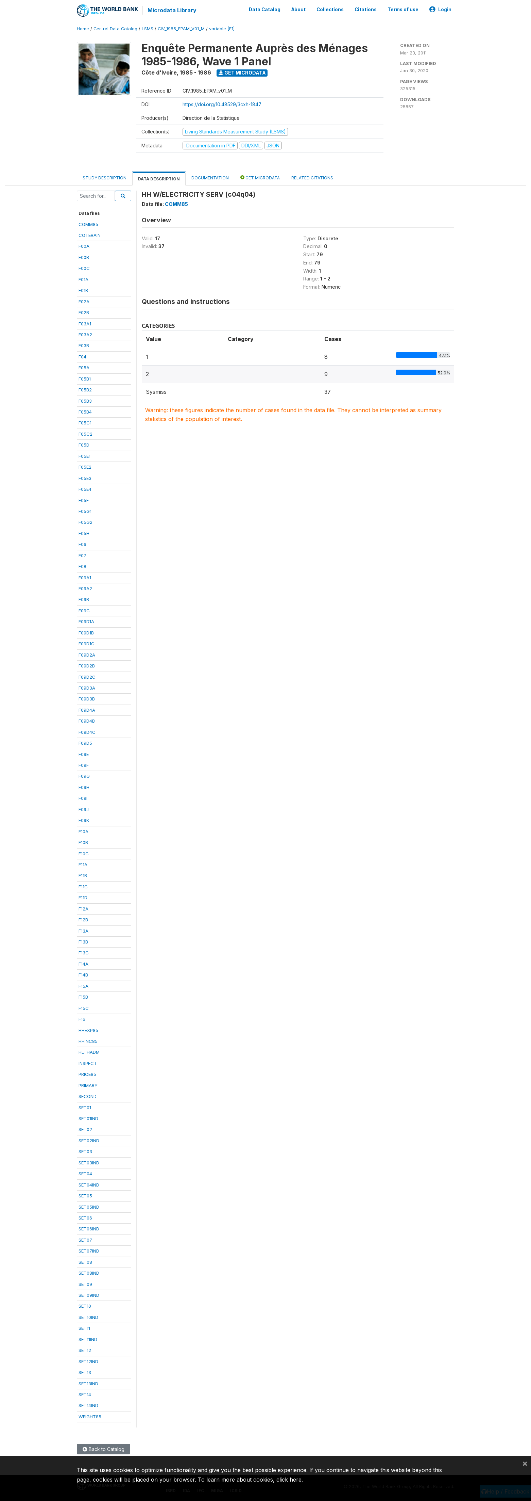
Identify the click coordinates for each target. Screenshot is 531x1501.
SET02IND (89, 1140)
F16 (82, 1019)
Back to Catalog (103, 1449)
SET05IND (89, 1207)
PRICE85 (87, 1074)
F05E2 (85, 467)
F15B (83, 997)
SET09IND (89, 1295)
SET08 (85, 1262)
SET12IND (88, 1361)
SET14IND (88, 1405)
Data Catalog (264, 9)
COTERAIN (90, 235)
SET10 (85, 1306)
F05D (84, 445)
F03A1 (85, 323)
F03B (84, 345)
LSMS (147, 28)
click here (289, 1479)
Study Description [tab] (104, 177)
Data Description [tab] (159, 178)
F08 (82, 566)
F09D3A (87, 688)
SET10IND (88, 1317)
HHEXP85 (88, 1030)
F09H (84, 787)
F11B (83, 875)
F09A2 (85, 588)
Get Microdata (242, 73)
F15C (84, 1008)
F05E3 (85, 478)
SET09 (85, 1284)
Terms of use (403, 9)
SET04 (85, 1173)
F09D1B (86, 632)
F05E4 (85, 489)
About (298, 9)
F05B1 (85, 379)
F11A (83, 864)
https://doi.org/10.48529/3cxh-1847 (222, 104)
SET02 (85, 1129)
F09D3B (87, 698)
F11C (83, 886)
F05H (84, 533)
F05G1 (85, 511)
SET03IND (89, 1162)
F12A (83, 908)
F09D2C (87, 677)
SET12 (85, 1350)
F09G (84, 776)
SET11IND (88, 1339)
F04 (82, 356)
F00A (84, 246)
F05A (84, 367)
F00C (84, 268)
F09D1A (86, 621)
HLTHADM (89, 1052)
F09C (84, 610)
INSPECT (88, 1063)
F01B (83, 290)
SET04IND (89, 1185)
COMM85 (88, 224)
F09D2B (87, 665)
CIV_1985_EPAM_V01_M (181, 28)
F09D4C (87, 732)
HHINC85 (88, 1041)
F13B (83, 942)
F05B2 (85, 389)
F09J (84, 809)
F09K (84, 820)
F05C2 (85, 434)
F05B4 (85, 412)
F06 (82, 544)
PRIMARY (88, 1085)
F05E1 (84, 456)
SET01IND (88, 1118)
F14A (83, 964)
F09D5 (85, 743)
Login (440, 9)
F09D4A (87, 710)
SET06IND (89, 1228)
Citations (366, 9)
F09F (84, 765)
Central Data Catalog (115, 28)
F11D (83, 897)
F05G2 (85, 522)
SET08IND (89, 1273)
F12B (83, 919)
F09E (84, 754)
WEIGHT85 (90, 1416)
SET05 (85, 1195)
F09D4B (87, 721)
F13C (84, 952)
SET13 (85, 1372)
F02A (84, 301)
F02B (84, 312)
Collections (330, 9)
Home (83, 28)
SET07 (85, 1240)
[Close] (525, 1463)
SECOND (88, 1096)
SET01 (85, 1107)
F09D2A (87, 655)
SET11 (84, 1328)
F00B (84, 257)
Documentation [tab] (210, 177)
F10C (84, 853)
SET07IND (89, 1251)
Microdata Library (172, 10)
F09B (84, 599)
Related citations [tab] (312, 177)
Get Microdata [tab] (260, 177)
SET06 (85, 1218)
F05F (84, 500)
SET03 (85, 1151)
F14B (83, 975)
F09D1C (87, 643)
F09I (83, 798)
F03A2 (85, 334)
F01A (83, 279)
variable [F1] (222, 28)
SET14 (85, 1394)
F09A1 (85, 577)
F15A (83, 986)
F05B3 (85, 401)
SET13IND (88, 1383)
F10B (83, 842)
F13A (83, 931)
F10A (83, 831)
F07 (82, 555)
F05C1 (85, 422)
